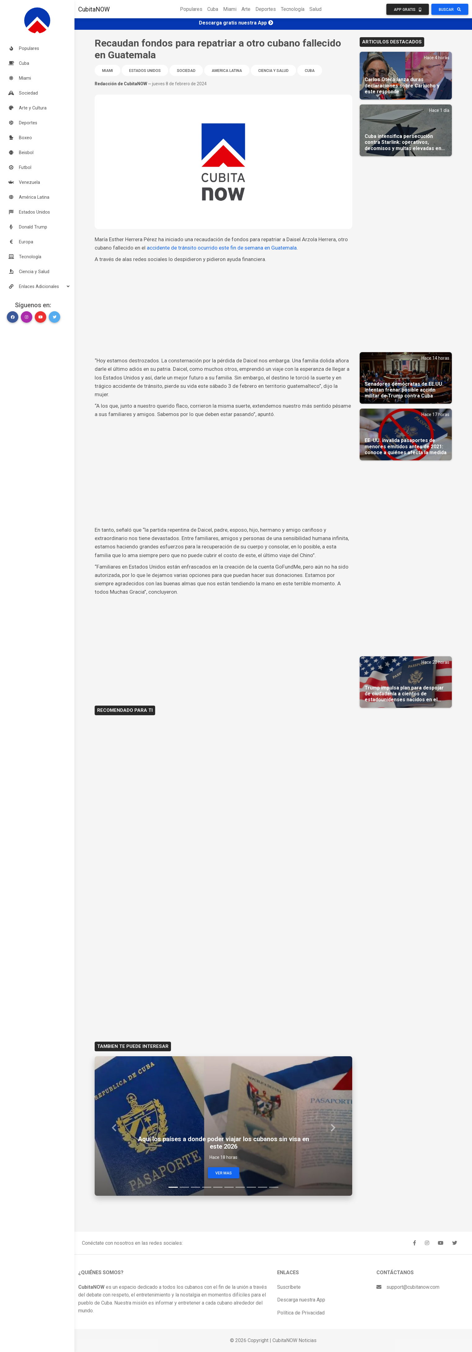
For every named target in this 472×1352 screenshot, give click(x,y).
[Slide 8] (251, 1187)
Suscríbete (289, 1287)
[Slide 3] (195, 1187)
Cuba (212, 9)
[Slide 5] (218, 1187)
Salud (315, 9)
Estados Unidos (145, 71)
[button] (37, 286)
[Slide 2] (184, 1187)
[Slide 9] (262, 1187)
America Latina (227, 71)
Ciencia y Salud (273, 71)
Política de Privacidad (301, 1313)
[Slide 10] (273, 1187)
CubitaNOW (94, 9)
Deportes (265, 9)
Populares (191, 9)
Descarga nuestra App (301, 1300)
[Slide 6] (229, 1187)
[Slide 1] (173, 1187)
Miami (229, 9)
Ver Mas (223, 1173)
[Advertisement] (223, 310)
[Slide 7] (240, 1187)
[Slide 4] (206, 1187)
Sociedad (186, 71)
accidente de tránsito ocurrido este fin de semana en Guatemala (222, 248)
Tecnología (292, 9)
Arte (245, 9)
